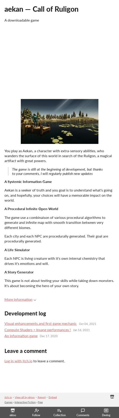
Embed (53, 397)
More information (20, 299)
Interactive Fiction (25, 402)
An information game (21, 336)
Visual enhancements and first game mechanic (40, 323)
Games (8, 402)
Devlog (106, 412)
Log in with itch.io (18, 361)
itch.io (8, 397)
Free (40, 402)
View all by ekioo (25, 397)
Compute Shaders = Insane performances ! (37, 330)
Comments (82, 412)
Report (42, 397)
